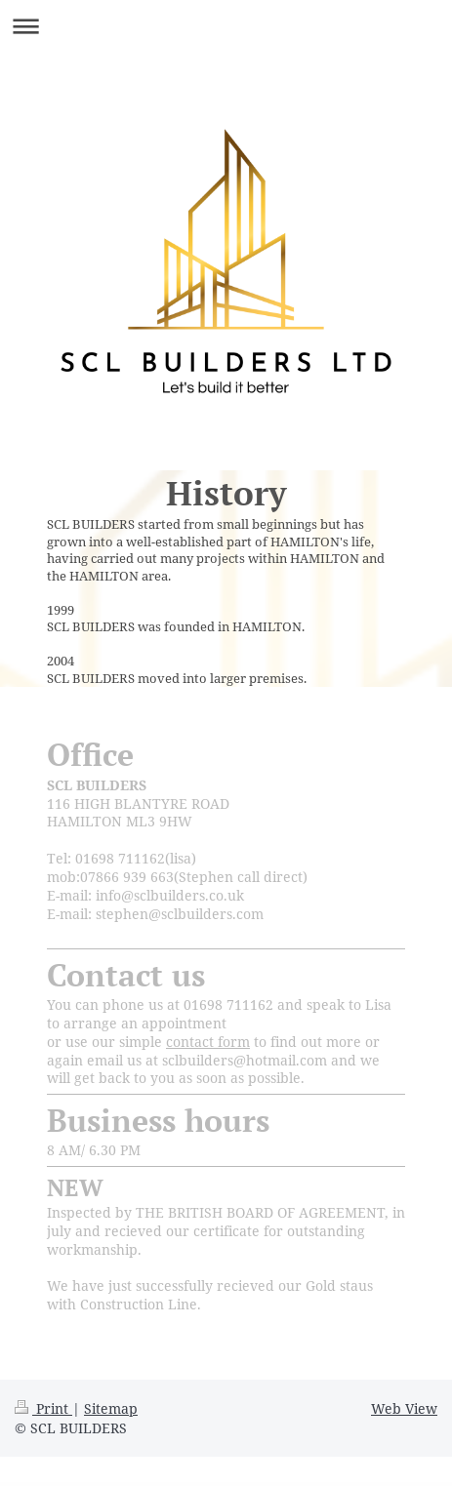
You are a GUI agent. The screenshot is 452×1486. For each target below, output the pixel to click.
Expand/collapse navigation (226, 26)
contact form (208, 1041)
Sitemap (111, 1408)
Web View (404, 1408)
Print (43, 1408)
